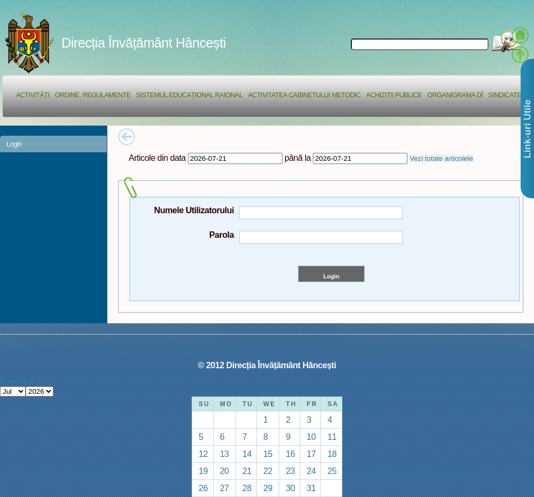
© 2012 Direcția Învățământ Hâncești (267, 365)
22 (267, 471)
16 (290, 454)
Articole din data (157, 157)
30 (290, 488)
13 (224, 454)
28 (247, 488)
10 (311, 436)
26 (203, 488)
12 (203, 454)
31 (311, 488)
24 (311, 471)
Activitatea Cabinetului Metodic (304, 95)
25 (331, 471)
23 (290, 471)
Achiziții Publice (394, 95)
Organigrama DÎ (455, 95)
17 (311, 454)
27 (224, 488)
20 (224, 471)
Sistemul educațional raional (189, 95)
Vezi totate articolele (441, 158)
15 (267, 454)
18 (331, 454)
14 (247, 454)
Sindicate (504, 95)
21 (247, 471)
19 (203, 471)
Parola (221, 234)
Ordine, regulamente (93, 95)
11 (331, 436)
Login (14, 144)
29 (267, 488)
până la (298, 157)
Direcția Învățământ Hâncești (143, 42)
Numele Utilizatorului (194, 210)
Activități (33, 95)
